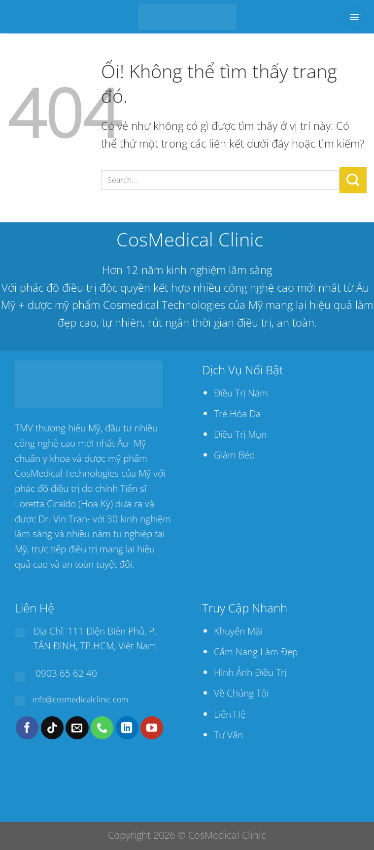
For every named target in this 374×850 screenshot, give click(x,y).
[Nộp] (353, 180)
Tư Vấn (228, 734)
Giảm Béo (234, 454)
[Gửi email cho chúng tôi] (77, 727)
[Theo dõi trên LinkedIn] (127, 727)
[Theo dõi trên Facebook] (27, 727)
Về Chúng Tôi (241, 692)
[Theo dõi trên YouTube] (151, 727)
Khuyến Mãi (238, 631)
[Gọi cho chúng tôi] (102, 727)
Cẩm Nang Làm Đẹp (256, 651)
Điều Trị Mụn (240, 434)
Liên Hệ (229, 714)
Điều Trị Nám (241, 392)
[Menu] (354, 17)
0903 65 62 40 (66, 673)
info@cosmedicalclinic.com (80, 699)
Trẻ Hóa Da (237, 413)
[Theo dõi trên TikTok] (52, 727)
